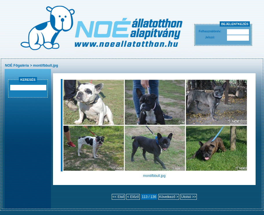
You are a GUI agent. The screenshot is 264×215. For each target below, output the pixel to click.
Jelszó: (210, 37)
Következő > (168, 197)
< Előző (133, 197)
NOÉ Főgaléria (17, 65)
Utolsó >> (188, 197)
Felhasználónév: (210, 31)
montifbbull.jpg (45, 65)
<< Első (118, 197)
